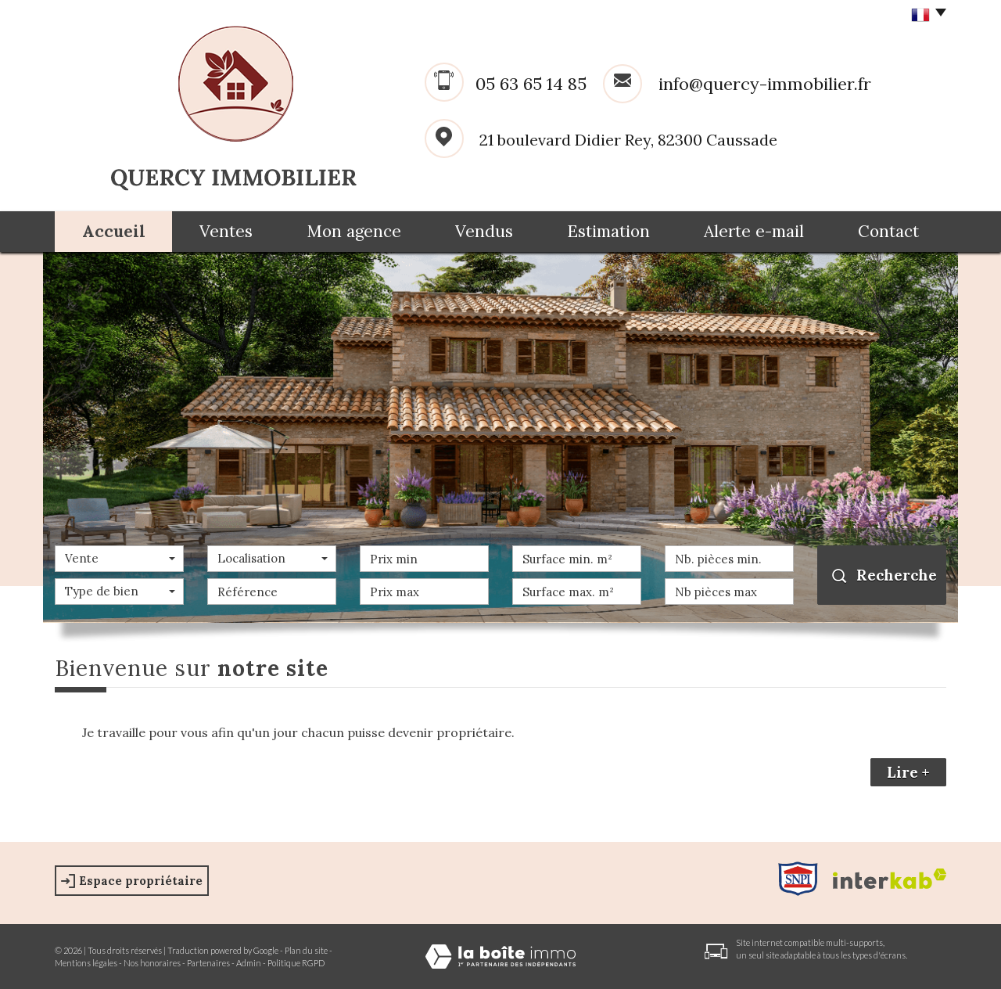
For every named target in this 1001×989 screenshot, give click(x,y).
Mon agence (354, 231)
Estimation (608, 231)
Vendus (484, 231)
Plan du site (306, 950)
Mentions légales (86, 963)
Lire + (908, 772)
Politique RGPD (296, 963)
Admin (248, 963)
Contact (888, 231)
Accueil (113, 231)
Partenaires (208, 963)
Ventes (226, 231)
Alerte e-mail (754, 231)
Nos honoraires (152, 963)
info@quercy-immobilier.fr (764, 84)
